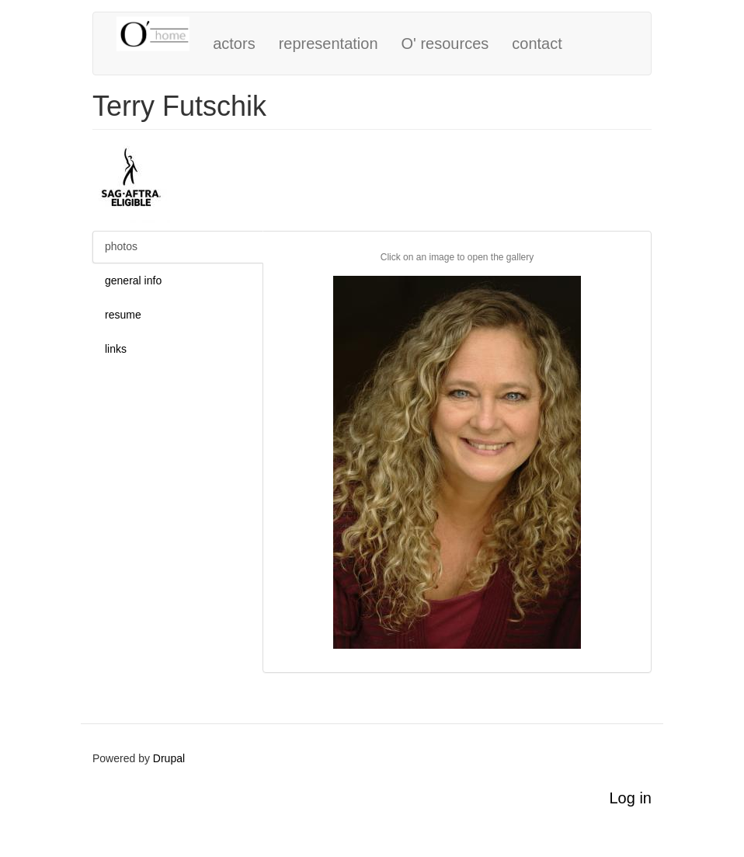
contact (536, 43)
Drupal (169, 758)
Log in (631, 797)
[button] (457, 462)
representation (328, 43)
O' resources (445, 43)
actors (234, 43)
